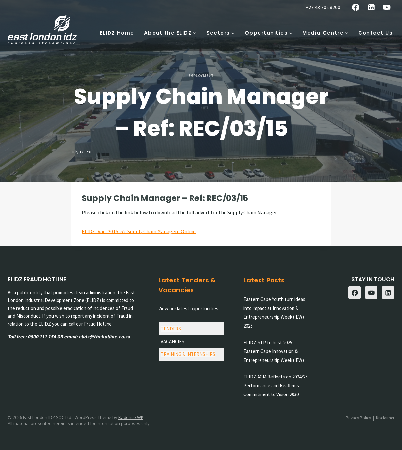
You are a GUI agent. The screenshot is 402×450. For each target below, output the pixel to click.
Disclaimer (385, 418)
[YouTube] (386, 7)
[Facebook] (355, 7)
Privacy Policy (358, 418)
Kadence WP (130, 417)
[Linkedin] (371, 7)
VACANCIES (172, 341)
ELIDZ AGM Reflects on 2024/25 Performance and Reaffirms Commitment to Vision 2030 (275, 385)
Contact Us (375, 32)
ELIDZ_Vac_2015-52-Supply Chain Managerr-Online (139, 231)
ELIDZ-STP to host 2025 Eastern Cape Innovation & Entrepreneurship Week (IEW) (273, 351)
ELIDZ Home (117, 32)
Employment (201, 75)
